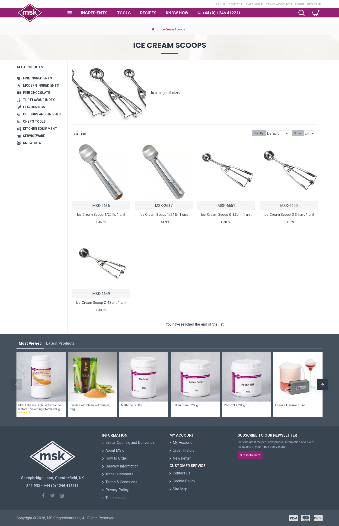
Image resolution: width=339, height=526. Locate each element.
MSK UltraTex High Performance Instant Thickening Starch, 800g (39, 407)
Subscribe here (250, 455)
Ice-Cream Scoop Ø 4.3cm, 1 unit (101, 303)
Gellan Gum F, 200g (185, 405)
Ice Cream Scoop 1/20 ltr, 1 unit (101, 214)
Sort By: (256, 133)
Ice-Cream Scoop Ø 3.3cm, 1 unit (226, 214)
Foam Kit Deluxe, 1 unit (290, 405)
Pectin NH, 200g (234, 405)
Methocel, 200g (131, 405)
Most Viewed (30, 343)
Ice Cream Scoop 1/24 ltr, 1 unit (164, 214)
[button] (16, 384)
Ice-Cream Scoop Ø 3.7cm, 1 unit (289, 214)
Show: (299, 133)
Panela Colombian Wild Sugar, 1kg (90, 407)
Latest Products (60, 343)
